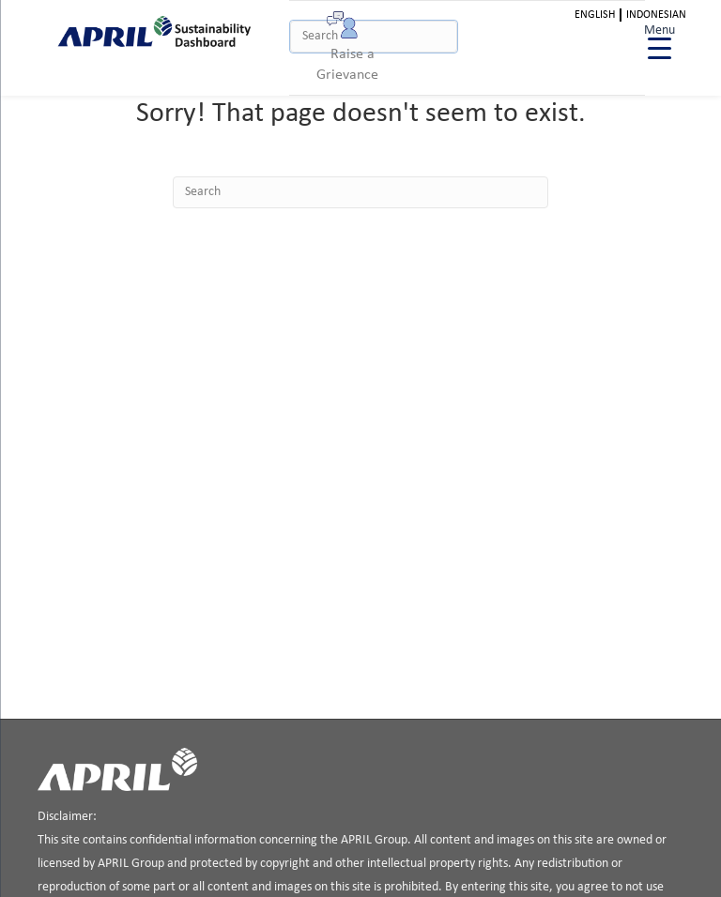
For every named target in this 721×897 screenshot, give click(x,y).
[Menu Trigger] (659, 40)
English (595, 15)
